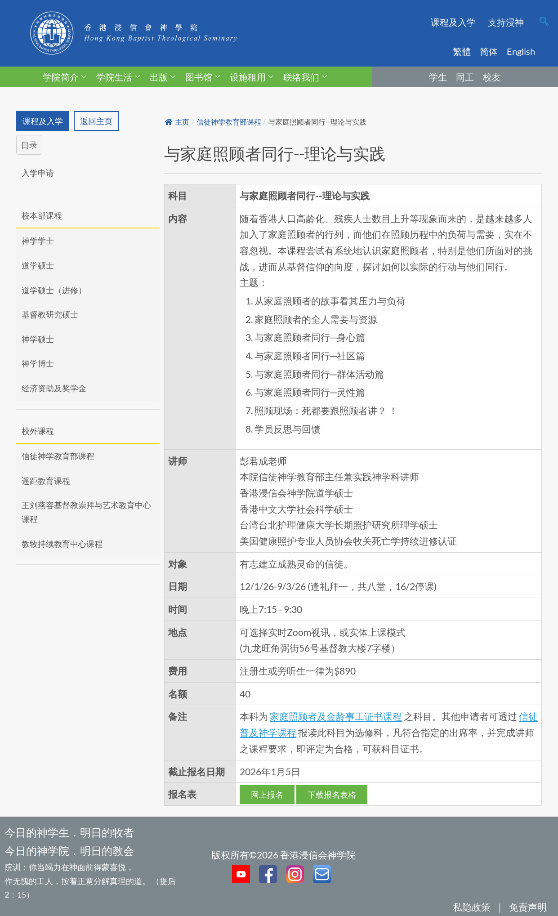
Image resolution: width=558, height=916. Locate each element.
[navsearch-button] (544, 22)
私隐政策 (472, 906)
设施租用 (251, 76)
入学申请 (38, 173)
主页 (177, 122)
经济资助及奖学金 (54, 388)
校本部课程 (42, 215)
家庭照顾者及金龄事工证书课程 (336, 716)
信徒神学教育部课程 (58, 456)
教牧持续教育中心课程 (62, 544)
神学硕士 (38, 339)
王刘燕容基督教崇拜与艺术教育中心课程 (86, 512)
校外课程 (38, 431)
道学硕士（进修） (54, 290)
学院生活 (118, 76)
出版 (162, 76)
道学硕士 (38, 265)
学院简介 (64, 76)
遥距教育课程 (46, 481)
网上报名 (267, 795)
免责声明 (528, 906)
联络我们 (305, 76)
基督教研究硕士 (50, 314)
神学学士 (38, 241)
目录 (29, 145)
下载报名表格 (332, 795)
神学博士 (38, 364)
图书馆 (202, 76)
